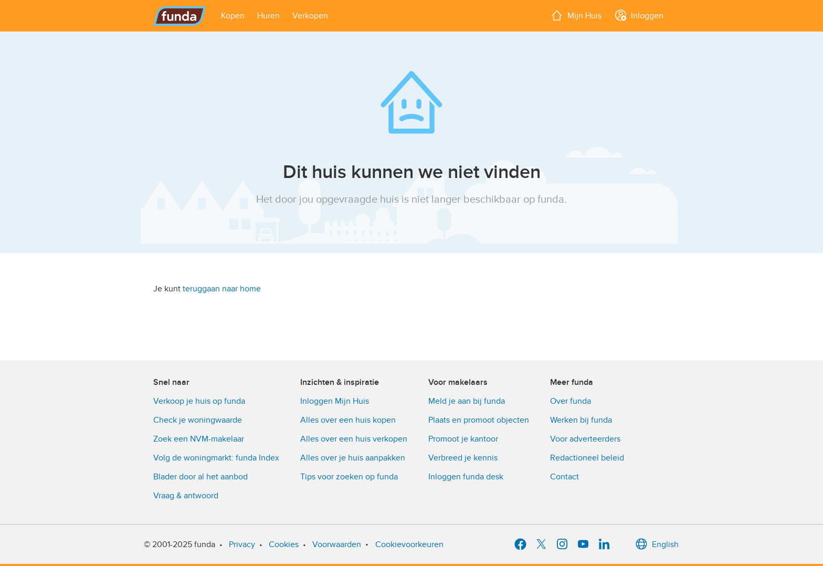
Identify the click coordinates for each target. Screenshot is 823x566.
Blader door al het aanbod (200, 476)
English (657, 544)
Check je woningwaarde (197, 420)
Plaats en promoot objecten (478, 420)
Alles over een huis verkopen (353, 439)
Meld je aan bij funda (466, 401)
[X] (541, 544)
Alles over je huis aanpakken (352, 458)
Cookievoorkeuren (409, 544)
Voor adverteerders (585, 439)
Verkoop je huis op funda (199, 401)
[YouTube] (583, 544)
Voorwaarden (336, 544)
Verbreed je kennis (463, 458)
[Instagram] (562, 544)
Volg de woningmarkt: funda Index (216, 458)
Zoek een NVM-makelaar (198, 439)
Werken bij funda (581, 420)
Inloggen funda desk (465, 476)
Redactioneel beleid (587, 458)
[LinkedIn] (604, 544)
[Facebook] (520, 544)
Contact (564, 476)
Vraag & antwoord (185, 495)
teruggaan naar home (222, 289)
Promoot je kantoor (463, 439)
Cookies (284, 544)
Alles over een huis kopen (348, 420)
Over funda (570, 401)
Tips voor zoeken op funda (349, 476)
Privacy (242, 544)
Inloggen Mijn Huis (334, 401)
